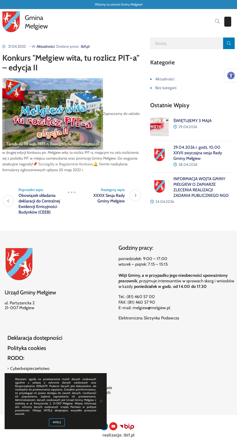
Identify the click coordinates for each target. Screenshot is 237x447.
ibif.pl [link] (85, 46)
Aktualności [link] (46, 46)
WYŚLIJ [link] (57, 422)
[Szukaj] (186, 43)
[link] (231, 75)
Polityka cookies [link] (26, 348)
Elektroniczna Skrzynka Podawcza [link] (148, 318)
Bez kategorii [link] (166, 87)
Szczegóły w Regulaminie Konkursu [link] (65, 164)
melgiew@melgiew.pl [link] (151, 307)
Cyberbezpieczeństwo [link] (29, 368)
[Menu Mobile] (227, 22)
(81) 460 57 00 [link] (141, 296)
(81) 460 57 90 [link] (141, 302)
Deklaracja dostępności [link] (34, 337)
